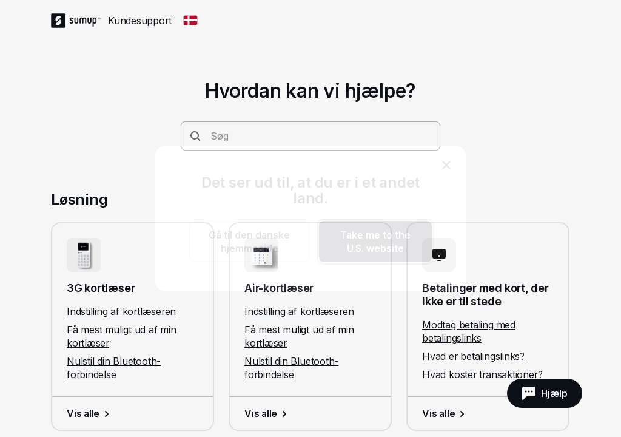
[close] (446, 165)
